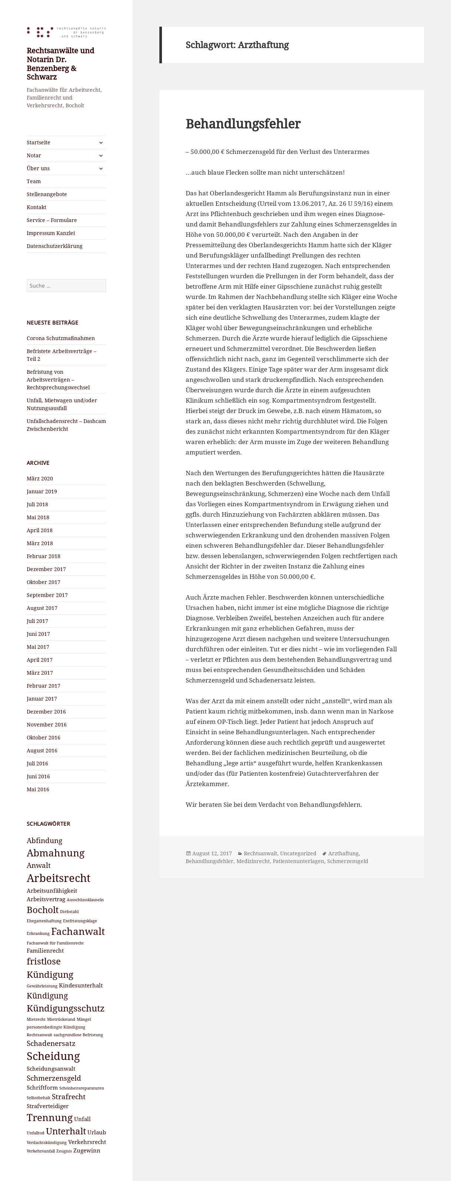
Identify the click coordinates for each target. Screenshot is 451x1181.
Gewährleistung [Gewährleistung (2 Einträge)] (42, 986)
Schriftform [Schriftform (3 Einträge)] (42, 1087)
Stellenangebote (47, 194)
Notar (34, 155)
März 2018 (40, 543)
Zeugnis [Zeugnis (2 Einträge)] (64, 1151)
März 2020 (40, 478)
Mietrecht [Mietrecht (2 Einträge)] (36, 1019)
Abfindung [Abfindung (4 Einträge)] (44, 840)
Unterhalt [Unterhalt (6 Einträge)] (66, 1131)
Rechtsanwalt (260, 853)
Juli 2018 (37, 504)
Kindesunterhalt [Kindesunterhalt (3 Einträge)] (81, 985)
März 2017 (40, 672)
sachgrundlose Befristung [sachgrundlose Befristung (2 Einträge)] (78, 1034)
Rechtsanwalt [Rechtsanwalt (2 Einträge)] (39, 1034)
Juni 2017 (38, 633)
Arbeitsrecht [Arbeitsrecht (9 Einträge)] (58, 877)
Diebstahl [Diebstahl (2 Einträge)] (69, 911)
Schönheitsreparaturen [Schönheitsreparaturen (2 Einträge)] (81, 1088)
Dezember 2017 (46, 569)
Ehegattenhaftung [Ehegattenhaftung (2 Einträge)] (44, 920)
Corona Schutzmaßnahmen (61, 338)
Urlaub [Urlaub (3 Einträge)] (96, 1132)
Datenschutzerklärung (55, 245)
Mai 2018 (38, 517)
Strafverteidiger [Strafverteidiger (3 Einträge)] (48, 1106)
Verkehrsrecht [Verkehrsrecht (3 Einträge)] (87, 1141)
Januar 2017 (42, 698)
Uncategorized (298, 853)
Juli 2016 (37, 763)
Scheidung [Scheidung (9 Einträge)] (53, 1056)
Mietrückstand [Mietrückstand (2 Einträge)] (61, 1019)
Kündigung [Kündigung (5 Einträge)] (47, 995)
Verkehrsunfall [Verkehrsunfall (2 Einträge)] (41, 1151)
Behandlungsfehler (243, 123)
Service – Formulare (52, 220)
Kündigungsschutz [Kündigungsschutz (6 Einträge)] (66, 1008)
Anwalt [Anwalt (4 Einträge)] (39, 865)
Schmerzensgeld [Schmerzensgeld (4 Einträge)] (54, 1078)
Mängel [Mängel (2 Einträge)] (84, 1019)
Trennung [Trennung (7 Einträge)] (50, 1117)
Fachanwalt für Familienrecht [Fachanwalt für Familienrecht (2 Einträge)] (55, 943)
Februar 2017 (43, 685)
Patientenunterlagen (298, 861)
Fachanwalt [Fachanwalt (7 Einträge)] (78, 931)
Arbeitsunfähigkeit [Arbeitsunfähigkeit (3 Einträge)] (52, 890)
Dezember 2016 (46, 711)
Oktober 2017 (43, 582)
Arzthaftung (343, 853)
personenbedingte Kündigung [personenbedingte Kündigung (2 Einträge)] (56, 1027)
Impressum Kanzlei (51, 232)
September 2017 (47, 594)
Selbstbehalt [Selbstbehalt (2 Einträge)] (38, 1097)
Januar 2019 (42, 491)
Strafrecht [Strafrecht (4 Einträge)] (69, 1096)
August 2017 (42, 607)
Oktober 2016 (43, 737)
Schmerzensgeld (347, 861)
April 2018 (40, 530)
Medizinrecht (253, 861)
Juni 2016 (38, 776)
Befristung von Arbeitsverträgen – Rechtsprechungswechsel (58, 379)
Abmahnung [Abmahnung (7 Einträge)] (55, 852)
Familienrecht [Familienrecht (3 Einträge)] (45, 950)
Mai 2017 (38, 646)
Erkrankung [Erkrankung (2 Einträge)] (38, 933)
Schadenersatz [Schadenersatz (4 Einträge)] (51, 1043)
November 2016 (47, 724)
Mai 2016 (38, 789)
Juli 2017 (37, 620)
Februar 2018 (43, 556)
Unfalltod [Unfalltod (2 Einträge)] (35, 1132)
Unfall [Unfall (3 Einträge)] (82, 1119)
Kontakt (36, 207)
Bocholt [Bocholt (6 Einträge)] (43, 909)
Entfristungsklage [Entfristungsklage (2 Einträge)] (80, 920)
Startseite (38, 142)
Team (34, 181)
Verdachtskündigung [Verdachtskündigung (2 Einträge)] (47, 1142)
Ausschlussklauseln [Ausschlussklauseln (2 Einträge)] (85, 899)
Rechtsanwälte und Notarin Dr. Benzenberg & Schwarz (60, 64)
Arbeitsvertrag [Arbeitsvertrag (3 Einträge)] (46, 899)
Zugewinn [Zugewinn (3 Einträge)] (86, 1150)
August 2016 (42, 750)
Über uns (38, 168)
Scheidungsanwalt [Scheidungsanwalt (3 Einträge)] (51, 1068)
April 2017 (40, 659)
